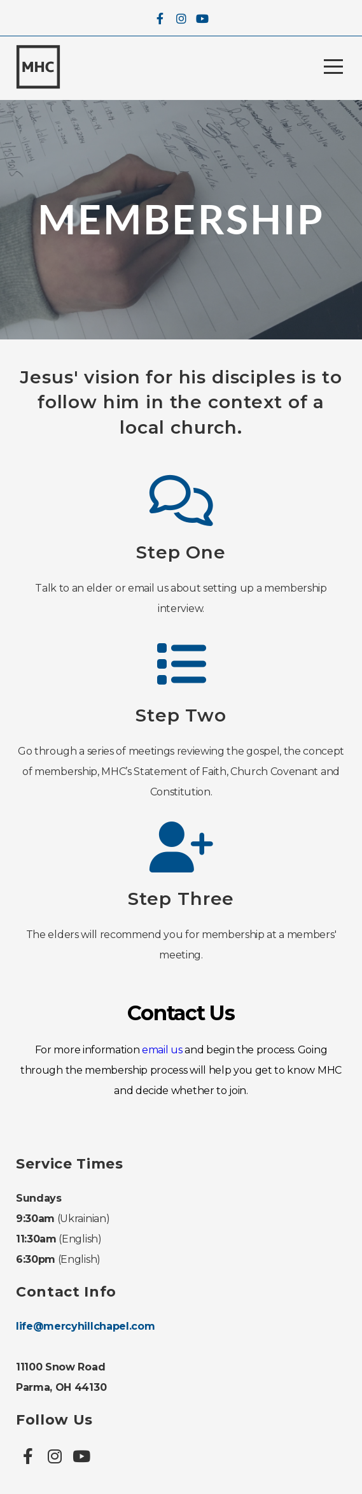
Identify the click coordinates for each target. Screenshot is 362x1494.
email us (162, 1050)
